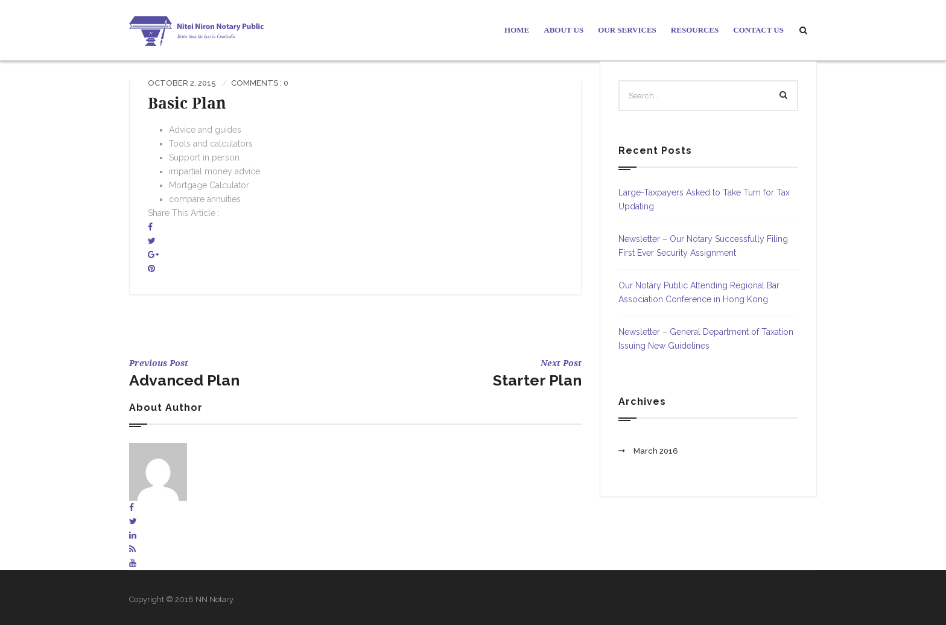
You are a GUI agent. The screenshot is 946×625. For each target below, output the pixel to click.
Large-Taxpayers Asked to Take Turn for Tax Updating (704, 199)
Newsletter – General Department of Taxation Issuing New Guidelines (705, 339)
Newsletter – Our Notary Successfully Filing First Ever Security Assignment (703, 246)
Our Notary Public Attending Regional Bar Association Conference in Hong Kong (698, 292)
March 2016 (655, 450)
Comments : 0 (259, 82)
